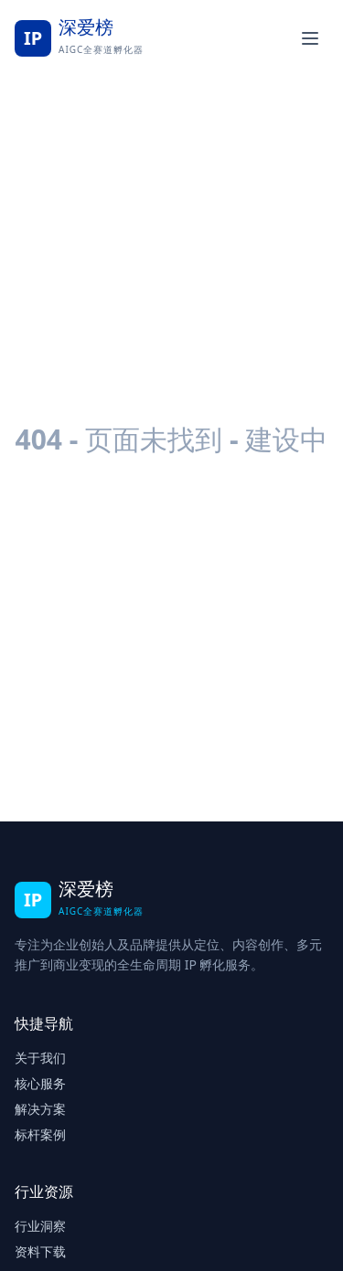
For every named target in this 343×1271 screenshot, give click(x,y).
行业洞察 (40, 1225)
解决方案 (40, 1108)
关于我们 (40, 1057)
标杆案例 (40, 1134)
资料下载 (40, 1251)
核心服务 (40, 1083)
